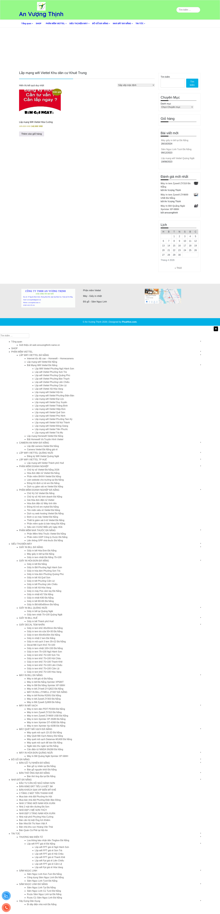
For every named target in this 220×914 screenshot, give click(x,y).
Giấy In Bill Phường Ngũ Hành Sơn (44, 567)
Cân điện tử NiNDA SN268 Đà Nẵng (45, 749)
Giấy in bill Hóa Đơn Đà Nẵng (41, 550)
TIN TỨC (139, 23)
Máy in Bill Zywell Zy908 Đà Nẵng (43, 702)
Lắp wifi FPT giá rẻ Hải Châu (49, 854)
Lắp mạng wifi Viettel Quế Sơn (50, 412)
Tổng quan (26, 23)
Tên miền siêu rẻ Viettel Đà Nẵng (43, 510)
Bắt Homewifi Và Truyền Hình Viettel (45, 439)
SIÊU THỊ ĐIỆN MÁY (78, 23)
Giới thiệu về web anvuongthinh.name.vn (39, 345)
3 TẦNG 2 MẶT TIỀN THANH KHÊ (36, 793)
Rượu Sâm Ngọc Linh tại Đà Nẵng (44, 894)
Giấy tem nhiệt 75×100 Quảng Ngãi (44, 614)
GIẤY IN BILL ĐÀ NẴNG (31, 547)
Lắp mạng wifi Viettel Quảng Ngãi (177, 158)
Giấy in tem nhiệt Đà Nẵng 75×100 (44, 557)
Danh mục (166, 103)
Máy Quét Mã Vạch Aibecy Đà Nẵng (45, 736)
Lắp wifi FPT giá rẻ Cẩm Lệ (48, 864)
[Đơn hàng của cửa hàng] (136, 85)
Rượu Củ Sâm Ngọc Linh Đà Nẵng (44, 897)
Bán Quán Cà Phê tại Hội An (33, 830)
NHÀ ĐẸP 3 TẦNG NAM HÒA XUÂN (37, 813)
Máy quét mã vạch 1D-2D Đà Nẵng (44, 732)
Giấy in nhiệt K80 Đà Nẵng (40, 598)
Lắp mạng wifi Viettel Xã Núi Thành (52, 422)
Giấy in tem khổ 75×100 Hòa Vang (44, 672)
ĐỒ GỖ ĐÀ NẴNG (100, 23)
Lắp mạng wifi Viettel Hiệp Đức (50, 409)
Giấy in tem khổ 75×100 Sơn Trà (43, 655)
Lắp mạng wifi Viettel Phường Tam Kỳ (53, 419)
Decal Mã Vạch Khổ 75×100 (41, 645)
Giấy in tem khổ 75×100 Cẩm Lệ (43, 668)
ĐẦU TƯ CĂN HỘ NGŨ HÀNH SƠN (37, 783)
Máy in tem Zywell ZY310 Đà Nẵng (44, 712)
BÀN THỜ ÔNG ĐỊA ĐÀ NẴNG (34, 773)
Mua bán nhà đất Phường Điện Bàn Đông (40, 800)
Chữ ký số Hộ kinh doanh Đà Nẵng (44, 496)
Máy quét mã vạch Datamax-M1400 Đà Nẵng (49, 739)
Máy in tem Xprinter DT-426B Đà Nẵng (46, 722)
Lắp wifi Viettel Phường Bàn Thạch (52, 379)
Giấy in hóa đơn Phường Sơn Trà (43, 571)
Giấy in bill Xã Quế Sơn (38, 577)
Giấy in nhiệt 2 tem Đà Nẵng (41, 638)
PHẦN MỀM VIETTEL (55, 23)
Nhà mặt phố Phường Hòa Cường (36, 817)
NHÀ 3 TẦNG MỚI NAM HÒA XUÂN (37, 803)
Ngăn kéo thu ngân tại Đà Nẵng (42, 746)
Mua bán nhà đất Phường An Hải (35, 796)
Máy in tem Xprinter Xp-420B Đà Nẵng (46, 726)
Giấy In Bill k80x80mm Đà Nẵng (43, 604)
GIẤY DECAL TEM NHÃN (32, 625)
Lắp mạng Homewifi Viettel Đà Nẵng (45, 436)
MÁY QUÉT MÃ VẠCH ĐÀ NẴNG (35, 729)
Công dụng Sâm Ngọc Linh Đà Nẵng (45, 877)
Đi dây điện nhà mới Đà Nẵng (41, 904)
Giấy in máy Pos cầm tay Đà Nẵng (44, 591)
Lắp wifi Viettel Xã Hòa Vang (49, 389)
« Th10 (178, 268)
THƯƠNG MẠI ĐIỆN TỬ (31, 837)
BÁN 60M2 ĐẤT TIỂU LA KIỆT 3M (36, 786)
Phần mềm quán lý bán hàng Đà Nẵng (46, 523)
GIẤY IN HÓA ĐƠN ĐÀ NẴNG (34, 560)
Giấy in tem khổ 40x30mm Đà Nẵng (45, 628)
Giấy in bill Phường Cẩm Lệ (41, 581)
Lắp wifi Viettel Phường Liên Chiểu (52, 382)
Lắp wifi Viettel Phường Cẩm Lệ (51, 385)
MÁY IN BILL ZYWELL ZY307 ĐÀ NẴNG (47, 692)
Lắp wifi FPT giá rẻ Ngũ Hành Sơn (52, 847)
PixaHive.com (129, 322)
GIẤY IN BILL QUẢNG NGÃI (33, 608)
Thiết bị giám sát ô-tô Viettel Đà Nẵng (45, 520)
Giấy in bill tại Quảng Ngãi (40, 611)
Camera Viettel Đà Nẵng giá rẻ (42, 449)
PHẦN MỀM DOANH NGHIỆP (34, 466)
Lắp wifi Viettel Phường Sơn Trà (51, 372)
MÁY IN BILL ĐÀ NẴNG (31, 675)
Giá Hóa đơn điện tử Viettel (40, 500)
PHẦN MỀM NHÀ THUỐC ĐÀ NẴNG (37, 530)
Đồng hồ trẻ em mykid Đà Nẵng (43, 507)
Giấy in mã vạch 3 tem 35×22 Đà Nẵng (46, 641)
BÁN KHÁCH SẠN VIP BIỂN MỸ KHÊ (37, 790)
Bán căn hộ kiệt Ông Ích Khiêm (34, 820)
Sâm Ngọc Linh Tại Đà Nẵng (41, 887)
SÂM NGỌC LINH (28, 870)
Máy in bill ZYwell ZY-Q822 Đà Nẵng (45, 689)
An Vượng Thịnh (41, 14)
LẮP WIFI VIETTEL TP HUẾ (33, 459)
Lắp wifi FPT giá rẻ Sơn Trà (48, 850)
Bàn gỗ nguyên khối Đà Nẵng (42, 769)
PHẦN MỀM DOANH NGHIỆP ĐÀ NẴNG (39, 490)
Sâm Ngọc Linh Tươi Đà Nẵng (176, 149)
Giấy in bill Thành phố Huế (40, 621)
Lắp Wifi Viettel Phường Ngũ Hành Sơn (54, 368)
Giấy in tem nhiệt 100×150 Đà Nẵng (45, 648)
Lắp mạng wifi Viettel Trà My (49, 432)
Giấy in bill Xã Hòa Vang (39, 587)
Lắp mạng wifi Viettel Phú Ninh (50, 416)
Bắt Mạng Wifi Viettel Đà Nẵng (42, 365)
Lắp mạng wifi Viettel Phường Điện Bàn (54, 395)
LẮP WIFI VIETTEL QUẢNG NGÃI (36, 453)
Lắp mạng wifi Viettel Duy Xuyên (51, 402)
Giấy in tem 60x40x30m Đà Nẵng (43, 635)
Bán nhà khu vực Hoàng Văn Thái (36, 827)
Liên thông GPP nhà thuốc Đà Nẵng (45, 540)
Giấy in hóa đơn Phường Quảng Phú (45, 574)
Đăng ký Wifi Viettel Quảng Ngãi (43, 456)
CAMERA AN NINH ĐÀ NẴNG (34, 443)
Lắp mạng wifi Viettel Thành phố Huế (45, 463)
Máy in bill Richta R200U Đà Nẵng (44, 695)
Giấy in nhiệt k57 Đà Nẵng (40, 594)
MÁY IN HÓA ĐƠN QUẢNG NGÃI (36, 753)
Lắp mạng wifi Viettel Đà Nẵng (42, 362)
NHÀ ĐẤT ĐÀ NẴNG (122, 23)
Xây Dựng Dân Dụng (29, 901)
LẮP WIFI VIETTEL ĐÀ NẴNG (34, 355)
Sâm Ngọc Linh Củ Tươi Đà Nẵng (44, 891)
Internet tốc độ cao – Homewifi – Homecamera (50, 358)
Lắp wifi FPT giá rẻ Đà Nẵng (41, 844)
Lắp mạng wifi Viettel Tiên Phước (51, 429)
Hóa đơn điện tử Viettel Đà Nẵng (43, 473)
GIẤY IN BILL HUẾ (28, 618)
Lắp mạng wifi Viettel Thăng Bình (51, 405)
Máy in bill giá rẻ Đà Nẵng (40, 678)
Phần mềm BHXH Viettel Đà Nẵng (44, 476)
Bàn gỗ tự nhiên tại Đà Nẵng (41, 766)
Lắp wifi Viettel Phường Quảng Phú (52, 375)
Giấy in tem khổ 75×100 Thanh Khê (44, 662)
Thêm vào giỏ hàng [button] (31, 134)
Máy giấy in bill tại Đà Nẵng (174, 140)
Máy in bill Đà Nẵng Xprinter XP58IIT (45, 682)
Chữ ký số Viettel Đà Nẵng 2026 (43, 470)
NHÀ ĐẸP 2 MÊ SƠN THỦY (33, 810)
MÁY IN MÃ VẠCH (28, 705)
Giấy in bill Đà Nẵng (37, 564)
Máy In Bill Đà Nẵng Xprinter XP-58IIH (46, 685)
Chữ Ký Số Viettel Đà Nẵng (40, 493)
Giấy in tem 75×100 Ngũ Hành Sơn (44, 651)
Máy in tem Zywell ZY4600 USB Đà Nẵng (47, 715)
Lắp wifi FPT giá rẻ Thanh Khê (50, 857)
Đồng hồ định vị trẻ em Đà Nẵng (43, 483)
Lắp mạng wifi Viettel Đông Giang (51, 426)
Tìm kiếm (165, 77)
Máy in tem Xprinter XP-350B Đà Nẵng (46, 719)
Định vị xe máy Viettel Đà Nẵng (42, 517)
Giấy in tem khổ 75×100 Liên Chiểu (44, 665)
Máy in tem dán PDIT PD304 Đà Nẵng (46, 709)
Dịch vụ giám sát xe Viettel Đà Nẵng (45, 486)
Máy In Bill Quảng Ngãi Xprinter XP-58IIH (47, 756)
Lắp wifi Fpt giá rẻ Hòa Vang (49, 867)
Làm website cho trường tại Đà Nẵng (45, 480)
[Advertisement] (110, 48)
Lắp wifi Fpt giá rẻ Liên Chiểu (49, 860)
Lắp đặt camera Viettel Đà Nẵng (43, 446)
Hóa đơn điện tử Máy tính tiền (42, 503)
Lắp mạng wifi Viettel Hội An (49, 392)
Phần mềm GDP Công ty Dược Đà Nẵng (47, 537)
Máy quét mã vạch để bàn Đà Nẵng (44, 742)
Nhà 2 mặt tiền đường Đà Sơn (34, 806)
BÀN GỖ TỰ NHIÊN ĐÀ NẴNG (34, 763)
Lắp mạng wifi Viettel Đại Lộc (49, 399)
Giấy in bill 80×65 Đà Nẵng (40, 601)
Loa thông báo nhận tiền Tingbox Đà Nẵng (48, 840)
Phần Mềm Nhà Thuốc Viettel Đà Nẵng (46, 534)
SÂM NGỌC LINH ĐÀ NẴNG (33, 884)
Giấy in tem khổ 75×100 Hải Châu (44, 658)
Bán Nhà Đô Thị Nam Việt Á (33, 823)
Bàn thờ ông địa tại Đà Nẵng (41, 776)
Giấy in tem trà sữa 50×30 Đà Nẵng (45, 631)
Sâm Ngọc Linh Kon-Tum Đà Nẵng (44, 874)
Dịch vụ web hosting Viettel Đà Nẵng (45, 513)
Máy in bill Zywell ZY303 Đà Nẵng (44, 699)
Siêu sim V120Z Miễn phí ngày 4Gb (44, 527)
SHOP (38, 23)
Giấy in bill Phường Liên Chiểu (42, 584)
